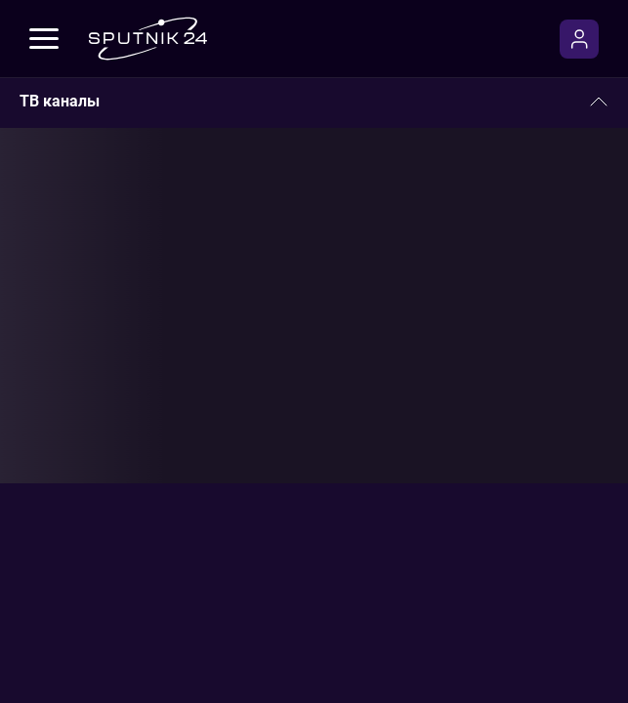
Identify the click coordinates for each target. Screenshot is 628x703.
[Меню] (44, 39)
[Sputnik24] (147, 39)
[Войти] (579, 39)
